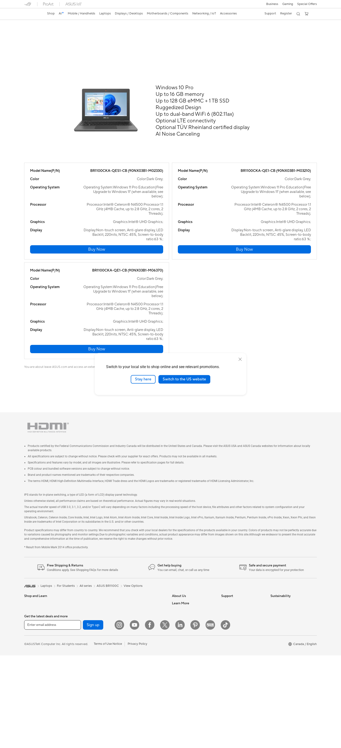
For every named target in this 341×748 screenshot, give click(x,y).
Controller (129, 636)
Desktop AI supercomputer (141, 572)
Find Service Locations (237, 596)
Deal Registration (233, 589)
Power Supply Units (87, 596)
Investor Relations (184, 568)
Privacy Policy (137, 736)
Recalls (226, 625)
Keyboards (129, 586)
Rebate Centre (231, 617)
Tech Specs (51, 32)
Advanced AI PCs (184, 682)
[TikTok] (225, 717)
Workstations (82, 554)
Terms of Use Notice (108, 736)
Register (285, 13)
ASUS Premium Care (235, 546)
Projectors (31, 611)
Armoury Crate (182, 689)
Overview (30, 32)
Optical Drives (83, 611)
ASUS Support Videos (236, 561)
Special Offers (307, 4)
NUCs (28, 639)
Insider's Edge (182, 653)
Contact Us (229, 582)
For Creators (33, 575)
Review (71, 32)
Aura (175, 696)
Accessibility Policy (185, 675)
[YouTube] (134, 717)
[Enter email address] (52, 717)
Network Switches (135, 557)
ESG (273, 546)
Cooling (78, 582)
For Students (33, 582)
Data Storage (82, 618)
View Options (133, 529)
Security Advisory (233, 632)
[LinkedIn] (180, 717)
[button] (272, 4)
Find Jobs (178, 554)
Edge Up (178, 646)
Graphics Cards (84, 589)
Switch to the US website (184, 379)
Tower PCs (31, 625)
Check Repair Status (235, 568)
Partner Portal (182, 625)
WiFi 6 (77, 639)
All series (86, 529)
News (176, 575)
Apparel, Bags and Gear (138, 614)
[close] (240, 359)
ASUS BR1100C (41, 25)
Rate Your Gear (182, 667)
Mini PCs (79, 546)
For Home (31, 561)
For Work (30, 568)
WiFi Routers (82, 646)
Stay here (143, 379)
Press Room (180, 582)
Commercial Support (236, 575)
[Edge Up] (210, 717)
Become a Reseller (185, 639)
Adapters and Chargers (138, 621)
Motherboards (83, 568)
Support (88, 32)
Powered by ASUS (185, 660)
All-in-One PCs (34, 618)
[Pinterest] (195, 717)
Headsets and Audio (136, 600)
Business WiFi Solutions (138, 564)
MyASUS (227, 603)
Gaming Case (82, 575)
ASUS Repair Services (236, 554)
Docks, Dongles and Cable (140, 629)
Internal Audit (181, 561)
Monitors (30, 604)
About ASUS (181, 546)
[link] (32, 14)
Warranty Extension (235, 639)
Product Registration (236, 610)
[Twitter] (165, 717)
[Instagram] (119, 717)
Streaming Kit (131, 607)
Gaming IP (129, 643)
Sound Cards (82, 604)
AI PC (176, 618)
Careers (177, 603)
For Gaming (32, 590)
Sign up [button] (93, 717)
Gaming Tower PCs (37, 632)
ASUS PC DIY (181, 632)
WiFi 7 (77, 632)
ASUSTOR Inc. (182, 596)
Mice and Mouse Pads (137, 593)
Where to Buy (181, 589)
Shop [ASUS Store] (51, 13)
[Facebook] (149, 717)
